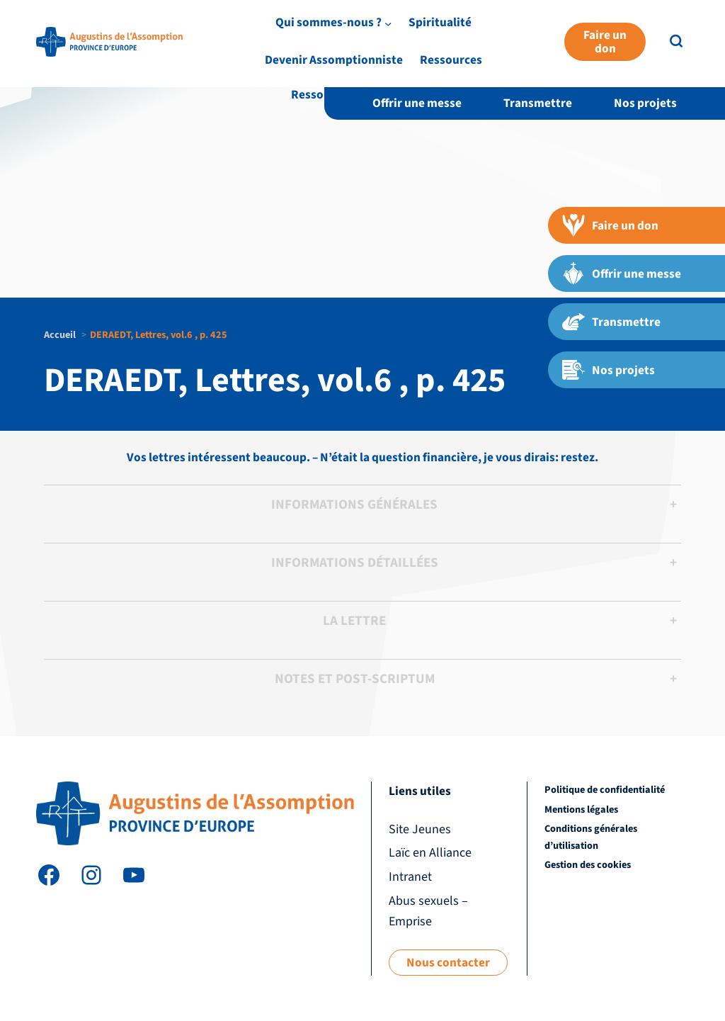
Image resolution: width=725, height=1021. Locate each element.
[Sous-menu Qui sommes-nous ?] (403, 58)
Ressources (322, 94)
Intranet (632, 30)
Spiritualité (456, 58)
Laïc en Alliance (564, 30)
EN (676, 30)
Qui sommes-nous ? (344, 58)
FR (698, 30)
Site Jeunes (488, 30)
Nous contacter (448, 962)
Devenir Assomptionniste (574, 58)
